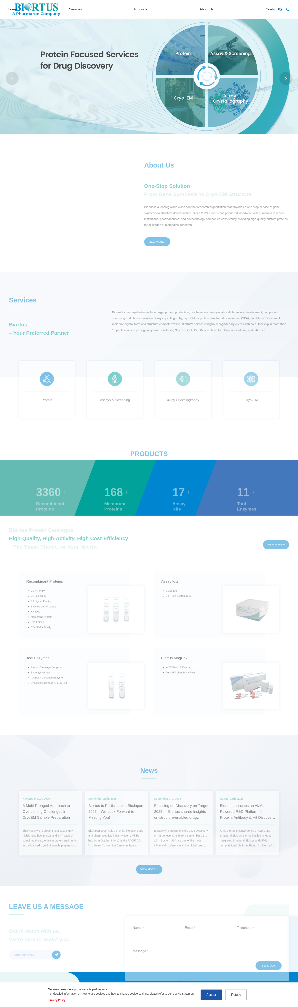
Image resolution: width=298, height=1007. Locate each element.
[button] (286, 78)
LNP (103, 91)
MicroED (91, 91)
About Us (222, 9)
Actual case (76, 91)
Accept (211, 994)
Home (120, 9)
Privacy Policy (56, 1000)
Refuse (236, 994)
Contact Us (258, 9)
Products (186, 9)
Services (152, 9)
